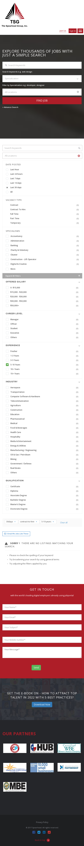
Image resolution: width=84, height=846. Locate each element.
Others (45, 337)
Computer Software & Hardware (45, 396)
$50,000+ (45, 305)
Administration (45, 240)
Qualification (15, 480)
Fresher (45, 351)
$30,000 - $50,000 (45, 301)
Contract (45, 205)
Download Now (42, 704)
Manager (45, 319)
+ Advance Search (10, 107)
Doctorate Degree (45, 508)
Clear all (63, 522)
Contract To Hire (45, 209)
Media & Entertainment (45, 441)
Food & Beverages (45, 427)
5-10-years (48, 521)
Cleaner (45, 254)
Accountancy (45, 236)
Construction (45, 410)
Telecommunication (45, 401)
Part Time (45, 218)
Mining (45, 459)
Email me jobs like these (17, 534)
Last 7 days (15, 178)
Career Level (14, 313)
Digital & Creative (45, 264)
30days (11, 521)
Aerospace (45, 387)
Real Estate (45, 468)
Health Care (45, 432)
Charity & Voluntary (45, 250)
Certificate (45, 486)
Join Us (63, 30)
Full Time (45, 214)
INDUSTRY (11, 381)
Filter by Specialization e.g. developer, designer (23, 85)
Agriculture (45, 405)
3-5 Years (45, 360)
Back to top (42, 840)
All (11, 192)
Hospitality (45, 436)
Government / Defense (45, 463)
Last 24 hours (16, 174)
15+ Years (45, 373)
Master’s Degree (45, 504)
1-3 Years (45, 355)
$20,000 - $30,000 (45, 296)
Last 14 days (15, 183)
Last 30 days (15, 187)
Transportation (45, 392)
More (13, 269)
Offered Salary (16, 282)
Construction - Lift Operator (45, 259)
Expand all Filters (43, 275)
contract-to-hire (28, 521)
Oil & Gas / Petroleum (45, 454)
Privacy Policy (42, 822)
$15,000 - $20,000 (45, 292)
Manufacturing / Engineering (45, 450)
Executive (45, 332)
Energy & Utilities (45, 445)
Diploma (45, 491)
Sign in (72, 30)
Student (45, 328)
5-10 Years (45, 364)
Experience (13, 345)
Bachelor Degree (45, 500)
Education (45, 414)
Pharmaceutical (45, 418)
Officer (45, 324)
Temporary (45, 223)
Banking (45, 245)
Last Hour (14, 169)
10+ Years (45, 369)
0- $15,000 (45, 287)
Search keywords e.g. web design (17, 71)
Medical (45, 423)
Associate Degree (45, 495)
